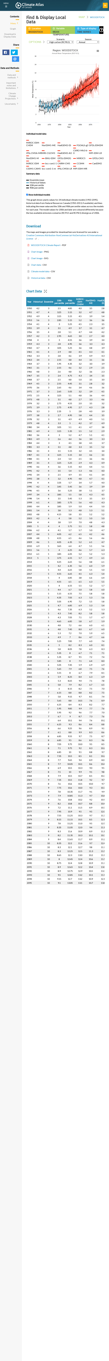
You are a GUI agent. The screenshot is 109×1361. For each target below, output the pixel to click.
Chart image (36, 251)
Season (88, 41)
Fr (105, 5)
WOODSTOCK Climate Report (45, 245)
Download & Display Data (10, 35)
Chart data (36, 264)
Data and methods (11, 76)
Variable (64, 31)
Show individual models (39, 194)
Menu (13, 23)
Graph (13, 28)
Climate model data (40, 271)
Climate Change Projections (10, 96)
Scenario (60, 41)
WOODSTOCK (97, 17)
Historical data (38, 278)
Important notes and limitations (11, 85)
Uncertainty (10, 103)
